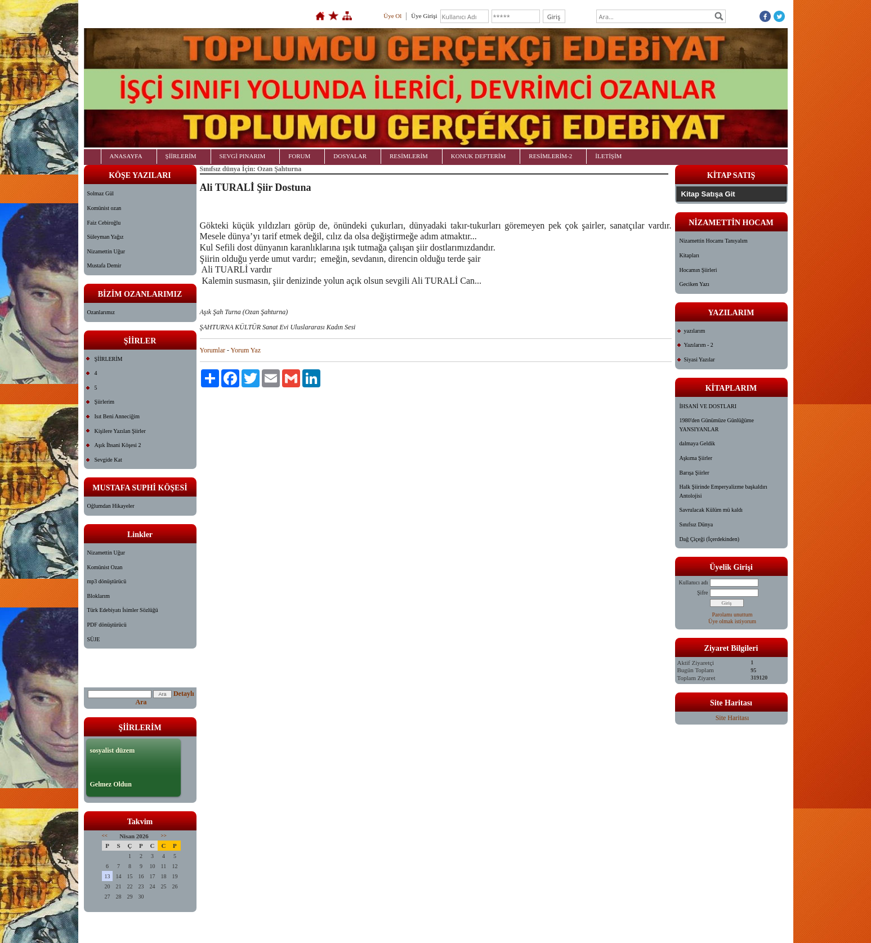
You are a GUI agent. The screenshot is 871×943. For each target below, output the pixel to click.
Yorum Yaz (246, 350)
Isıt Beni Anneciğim (117, 416)
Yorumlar (212, 350)
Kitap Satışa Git (708, 194)
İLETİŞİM (608, 156)
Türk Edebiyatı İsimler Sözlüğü (122, 610)
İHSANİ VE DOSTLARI (708, 406)
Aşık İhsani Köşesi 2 (118, 445)
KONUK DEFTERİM (478, 156)
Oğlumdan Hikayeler (111, 506)
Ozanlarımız (101, 312)
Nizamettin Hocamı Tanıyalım (714, 241)
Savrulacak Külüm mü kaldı (711, 510)
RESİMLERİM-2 (550, 156)
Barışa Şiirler (694, 473)
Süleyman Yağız (105, 237)
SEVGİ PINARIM (243, 156)
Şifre (702, 592)
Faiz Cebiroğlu (104, 223)
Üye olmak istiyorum (732, 621)
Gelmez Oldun (111, 784)
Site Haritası (732, 718)
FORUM (299, 156)
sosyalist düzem (112, 750)
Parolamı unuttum (732, 614)
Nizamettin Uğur (106, 251)
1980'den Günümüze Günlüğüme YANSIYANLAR (717, 424)
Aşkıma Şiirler (696, 458)
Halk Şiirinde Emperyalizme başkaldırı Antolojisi (723, 491)
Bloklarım (98, 596)
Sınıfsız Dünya (696, 524)
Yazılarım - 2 (698, 345)
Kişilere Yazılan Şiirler (120, 431)
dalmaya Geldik (698, 443)
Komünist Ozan (105, 567)
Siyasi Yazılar (699, 359)
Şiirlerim (105, 402)
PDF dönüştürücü (107, 625)
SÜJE (93, 639)
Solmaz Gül (100, 193)
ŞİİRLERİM (181, 156)
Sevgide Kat (108, 460)
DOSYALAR (350, 156)
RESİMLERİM (409, 156)
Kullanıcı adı (693, 582)
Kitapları (690, 255)
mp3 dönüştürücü (107, 581)
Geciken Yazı (694, 284)
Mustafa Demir (104, 265)
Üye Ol (392, 15)
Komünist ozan (104, 208)
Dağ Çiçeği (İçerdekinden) (710, 539)
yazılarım (694, 331)
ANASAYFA (126, 156)
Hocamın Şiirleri (698, 270)
